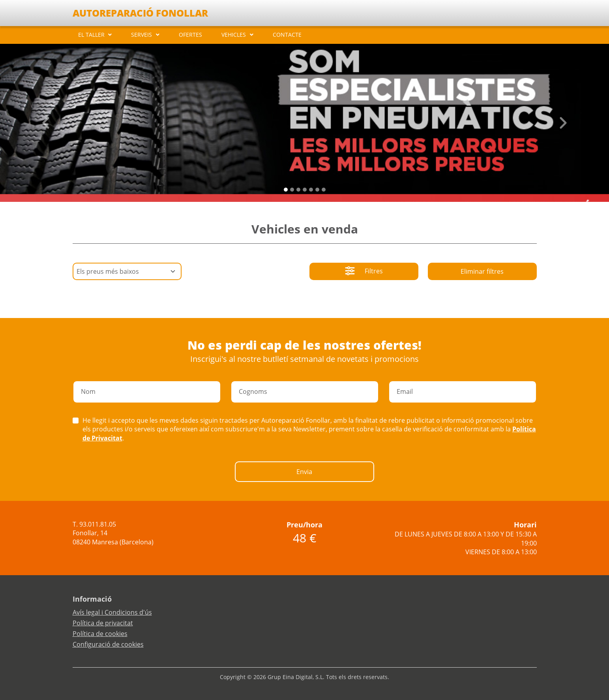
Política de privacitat (103, 623)
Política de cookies (100, 633)
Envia (304, 471)
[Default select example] (127, 271)
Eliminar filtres (482, 271)
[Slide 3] (305, 190)
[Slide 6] (324, 190)
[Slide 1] (292, 190)
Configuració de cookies (108, 644)
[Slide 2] (298, 190)
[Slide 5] (317, 190)
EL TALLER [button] (91, 34)
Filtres (364, 272)
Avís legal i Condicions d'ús (112, 612)
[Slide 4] (311, 190)
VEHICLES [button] (233, 34)
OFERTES (190, 34)
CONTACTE (287, 34)
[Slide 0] (286, 190)
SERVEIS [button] (141, 34)
